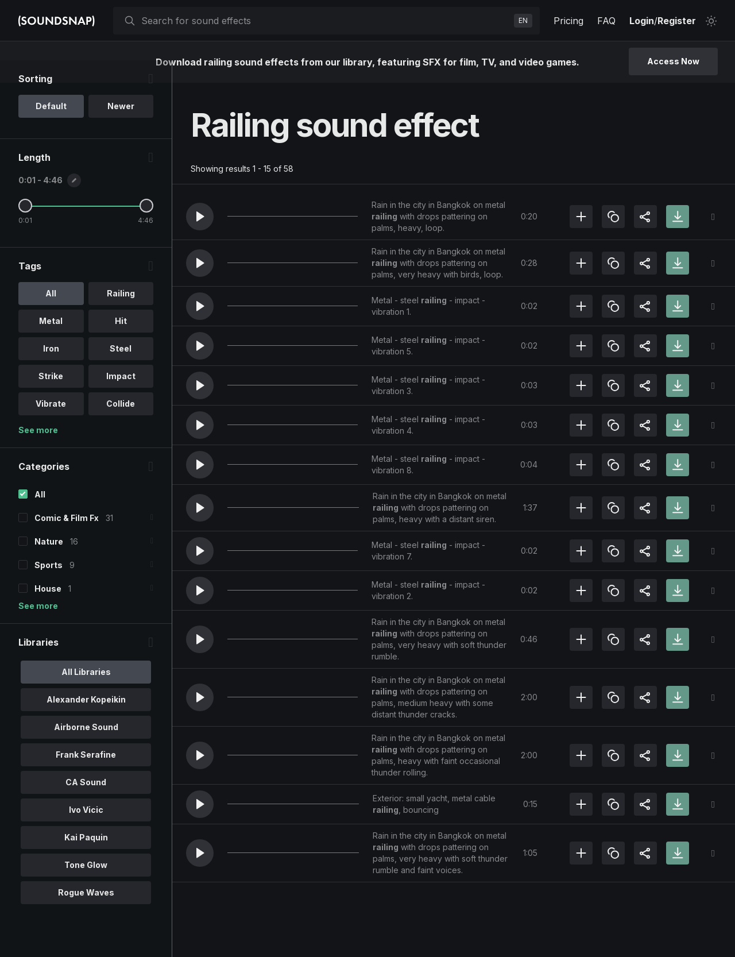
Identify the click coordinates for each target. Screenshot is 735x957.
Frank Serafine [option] (86, 777)
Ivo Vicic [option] (86, 832)
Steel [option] (120, 371)
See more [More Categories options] (38, 628)
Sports (48, 587)
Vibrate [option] (51, 426)
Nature (48, 564)
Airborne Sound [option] (86, 749)
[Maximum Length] (146, 228)
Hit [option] (121, 343)
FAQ (606, 20)
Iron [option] (51, 371)
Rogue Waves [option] (86, 915)
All (39, 517)
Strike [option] (50, 398)
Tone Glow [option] (85, 887)
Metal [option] (51, 343)
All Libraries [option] (86, 694)
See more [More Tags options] (38, 452)
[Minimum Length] (25, 228)
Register (676, 20)
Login (641, 20)
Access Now (673, 61)
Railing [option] (121, 316)
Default (51, 128)
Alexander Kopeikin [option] (86, 722)
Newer (120, 128)
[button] (200, 216)
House (47, 611)
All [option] (50, 316)
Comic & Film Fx (66, 540)
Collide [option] (120, 426)
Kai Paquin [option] (86, 860)
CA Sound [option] (85, 804)
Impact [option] (121, 398)
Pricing (568, 20)
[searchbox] (325, 21)
